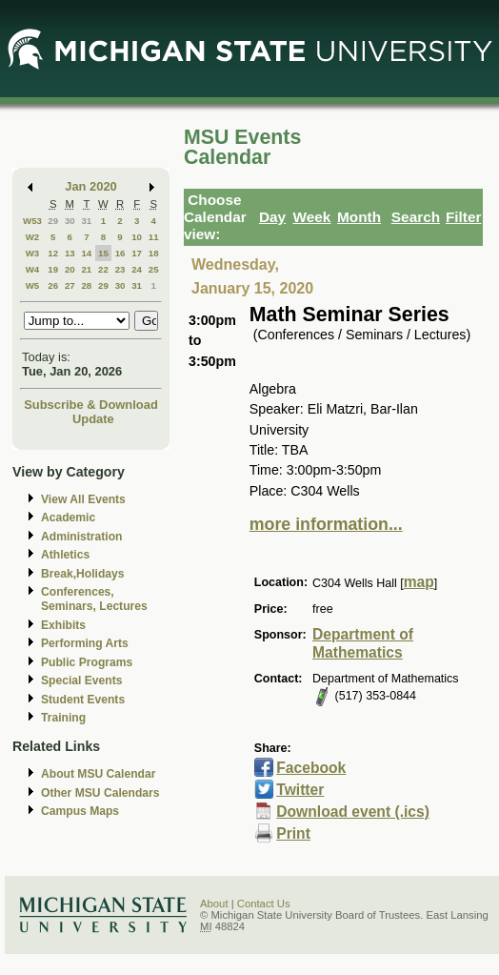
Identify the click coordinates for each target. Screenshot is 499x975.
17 (136, 253)
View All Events (83, 499)
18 (154, 253)
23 (120, 269)
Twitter (300, 790)
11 (154, 237)
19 (53, 269)
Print (293, 833)
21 (86, 269)
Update (93, 419)
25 (154, 269)
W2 (33, 237)
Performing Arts (85, 643)
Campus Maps (80, 811)
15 (103, 253)
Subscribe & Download (91, 404)
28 (86, 285)
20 (70, 269)
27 (70, 285)
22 (103, 269)
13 (70, 253)
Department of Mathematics (362, 643)
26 (53, 285)
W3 (33, 253)
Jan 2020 (91, 186)
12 (53, 253)
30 (70, 220)
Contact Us (263, 903)
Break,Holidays (83, 573)
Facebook (311, 768)
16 (120, 253)
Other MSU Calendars (100, 793)
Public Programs (86, 662)
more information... (326, 524)
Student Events (83, 699)
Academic (68, 517)
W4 (33, 269)
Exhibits (63, 625)
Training (63, 717)
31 (86, 220)
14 (86, 253)
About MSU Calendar (98, 774)
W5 (33, 285)
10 (136, 237)
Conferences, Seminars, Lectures (94, 599)
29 (53, 220)
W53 (32, 220)
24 (136, 269)
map (419, 582)
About (214, 903)
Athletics (65, 554)
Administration (81, 536)
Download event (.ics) (352, 811)
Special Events (81, 680)
